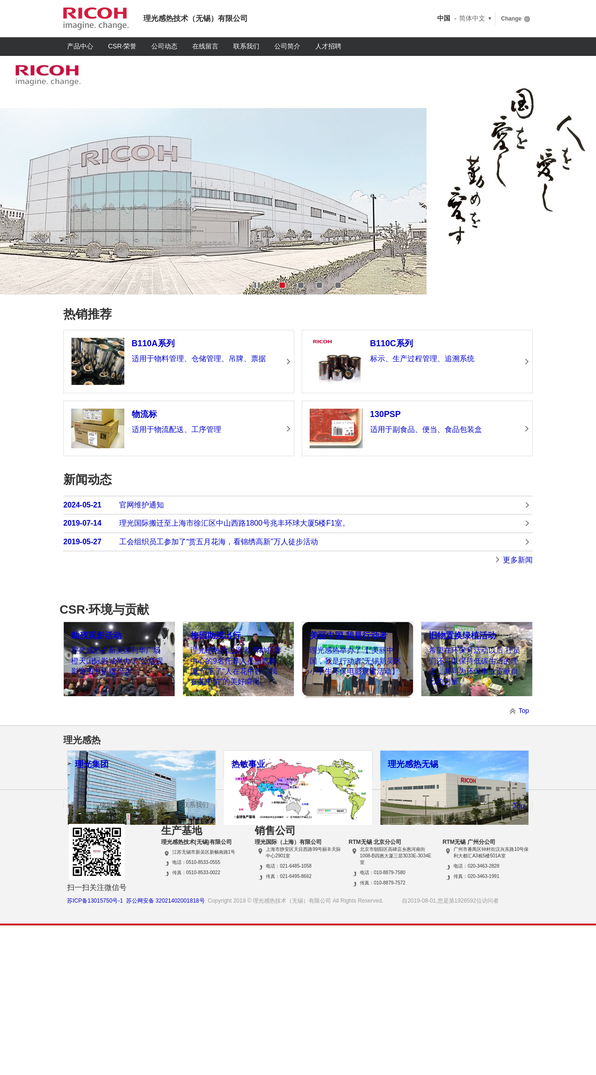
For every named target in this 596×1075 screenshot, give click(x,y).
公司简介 (287, 46)
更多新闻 (518, 560)
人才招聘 (328, 46)
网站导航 (154, 954)
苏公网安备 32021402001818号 (165, 1050)
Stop (257, 285)
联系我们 (246, 46)
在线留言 (205, 46)
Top (523, 786)
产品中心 (80, 46)
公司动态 (164, 46)
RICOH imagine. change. (96, 18)
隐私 (77, 954)
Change (511, 18)
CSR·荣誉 (122, 46)
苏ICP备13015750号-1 (95, 1050)
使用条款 (113, 954)
